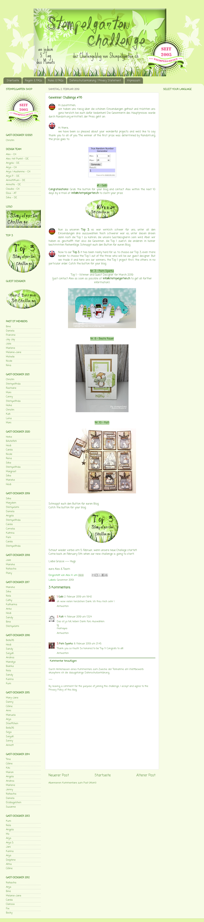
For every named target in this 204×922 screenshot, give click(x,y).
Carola (9, 450)
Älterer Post (146, 775)
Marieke (10, 480)
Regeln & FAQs (33, 81)
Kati (106, 423)
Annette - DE (13, 184)
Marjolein (11, 503)
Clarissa (10, 904)
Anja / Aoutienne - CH (18, 172)
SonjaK (10, 653)
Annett (10, 745)
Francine (10, 335)
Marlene (10, 348)
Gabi (104, 186)
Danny (9, 702)
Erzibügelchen (13, 802)
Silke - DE (11, 197)
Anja (8, 719)
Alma (9, 864)
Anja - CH (11, 167)
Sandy (9, 617)
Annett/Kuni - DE (15, 180)
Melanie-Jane (13, 352)
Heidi (8, 445)
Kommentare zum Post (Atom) (79, 783)
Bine (8, 326)
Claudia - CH (12, 189)
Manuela (10, 715)
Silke (8, 463)
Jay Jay (10, 339)
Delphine (11, 860)
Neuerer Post (58, 775)
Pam (8, 537)
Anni (8, 711)
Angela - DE (12, 163)
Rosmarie (11, 388)
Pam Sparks (106, 271)
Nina (8, 365)
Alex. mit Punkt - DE (17, 159)
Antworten (63, 606)
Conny (9, 397)
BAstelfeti (11, 441)
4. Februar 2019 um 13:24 (78, 617)
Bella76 (10, 640)
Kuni (8, 683)
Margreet (11, 471)
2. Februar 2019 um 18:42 (78, 597)
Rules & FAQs (56, 81)
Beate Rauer (106, 339)
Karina (9, 679)
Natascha (11, 569)
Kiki (8, 768)
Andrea (10, 657)
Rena (9, 458)
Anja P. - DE (12, 176)
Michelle (10, 357)
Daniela (10, 331)
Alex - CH (11, 154)
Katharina (11, 604)
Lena (9, 418)
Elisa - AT (11, 193)
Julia (8, 344)
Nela (8, 596)
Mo (7, 834)
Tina (8, 759)
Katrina (10, 533)
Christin (10, 140)
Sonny (9, 741)
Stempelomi (12, 507)
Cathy (9, 600)
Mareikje (11, 662)
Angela (10, 516)
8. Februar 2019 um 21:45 (87, 644)
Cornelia (10, 529)
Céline (9, 706)
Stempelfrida (13, 384)
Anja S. (10, 843)
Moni (8, 392)
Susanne (11, 807)
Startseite (13, 81)
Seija (8, 732)
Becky (9, 913)
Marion (10, 772)
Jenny (9, 789)
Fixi (7, 908)
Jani (8, 847)
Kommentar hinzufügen (63, 661)
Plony (9, 573)
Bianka (10, 666)
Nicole (9, 361)
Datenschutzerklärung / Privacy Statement (95, 81)
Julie (8, 560)
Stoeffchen (12, 723)
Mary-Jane (12, 698)
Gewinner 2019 (65, 580)
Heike (9, 405)
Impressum (133, 81)
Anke (9, 609)
